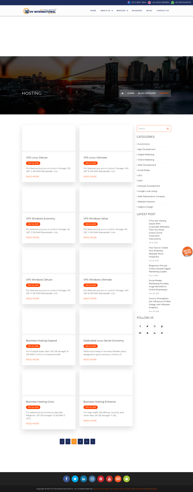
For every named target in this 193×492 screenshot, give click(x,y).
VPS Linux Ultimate (95, 157)
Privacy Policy (139, 489)
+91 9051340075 (183, 2)
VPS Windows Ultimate (97, 279)
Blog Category (147, 93)
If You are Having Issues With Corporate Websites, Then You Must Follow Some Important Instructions (159, 229)
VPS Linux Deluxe (37, 157)
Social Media (143, 170)
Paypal (154, 489)
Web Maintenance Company (151, 196)
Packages (137, 11)
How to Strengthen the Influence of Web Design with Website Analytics (160, 303)
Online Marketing (145, 160)
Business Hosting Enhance (99, 401)
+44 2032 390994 (160, 2)
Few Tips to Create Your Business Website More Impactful (158, 252)
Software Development (148, 186)
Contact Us (163, 11)
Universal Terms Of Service (122, 489)
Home (93, 11)
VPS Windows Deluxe (39, 279)
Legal (148, 489)
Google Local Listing (147, 191)
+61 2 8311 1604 (138, 2)
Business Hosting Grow (40, 401)
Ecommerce (143, 144)
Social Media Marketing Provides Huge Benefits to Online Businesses (159, 285)
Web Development (146, 165)
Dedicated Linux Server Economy (103, 340)
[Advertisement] (96, 36)
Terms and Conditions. (102, 489)
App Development (146, 149)
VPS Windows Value (95, 218)
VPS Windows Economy (40, 218)
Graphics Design (145, 207)
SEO (139, 175)
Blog (149, 11)
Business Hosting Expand (41, 340)
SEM (139, 181)
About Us (105, 11)
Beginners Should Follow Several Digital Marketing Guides (160, 268)
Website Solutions (146, 201)
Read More (32, 176)
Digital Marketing (145, 154)
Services (120, 11)
